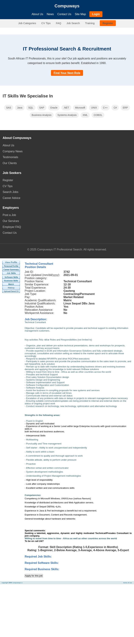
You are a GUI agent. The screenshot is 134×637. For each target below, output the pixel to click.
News (50, 14)
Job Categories (27, 23)
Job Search (73, 23)
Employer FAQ (12, 226)
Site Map (80, 14)
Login (96, 14)
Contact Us (64, 14)
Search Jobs (10, 191)
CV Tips (46, 23)
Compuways (66, 6)
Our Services (11, 220)
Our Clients (10, 163)
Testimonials (10, 157)
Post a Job (9, 215)
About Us (37, 14)
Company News (13, 151)
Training (90, 23)
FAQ (58, 23)
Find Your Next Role (67, 72)
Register (107, 23)
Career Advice (11, 197)
